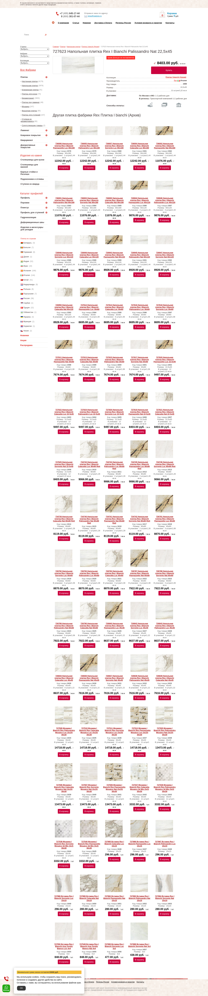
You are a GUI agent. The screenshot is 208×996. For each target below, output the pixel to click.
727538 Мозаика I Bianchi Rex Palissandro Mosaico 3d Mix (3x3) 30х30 (165, 788)
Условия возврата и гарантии (148, 23)
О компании (63, 23)
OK (21, 988)
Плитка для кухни (29, 94)
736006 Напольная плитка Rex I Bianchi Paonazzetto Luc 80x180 (64, 145)
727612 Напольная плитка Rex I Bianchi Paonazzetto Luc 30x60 (89, 307)
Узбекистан (28, 312)
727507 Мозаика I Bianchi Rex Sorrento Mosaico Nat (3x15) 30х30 (89, 788)
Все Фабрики (28, 70)
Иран (25, 266)
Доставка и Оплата (103, 23)
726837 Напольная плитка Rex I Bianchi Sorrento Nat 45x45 (114, 678)
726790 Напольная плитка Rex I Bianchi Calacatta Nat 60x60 (89, 625)
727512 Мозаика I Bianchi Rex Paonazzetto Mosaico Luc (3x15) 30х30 (139, 731)
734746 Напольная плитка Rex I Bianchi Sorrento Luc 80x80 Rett (164, 464)
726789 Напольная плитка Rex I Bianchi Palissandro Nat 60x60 (64, 625)
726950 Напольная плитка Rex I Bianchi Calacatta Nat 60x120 (64, 307)
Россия (26, 298)
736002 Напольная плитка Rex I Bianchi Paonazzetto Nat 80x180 (164, 145)
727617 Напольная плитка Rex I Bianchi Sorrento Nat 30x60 (139, 359)
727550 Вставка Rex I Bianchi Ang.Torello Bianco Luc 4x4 (64, 946)
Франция (27, 321)
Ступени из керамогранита (27, 120)
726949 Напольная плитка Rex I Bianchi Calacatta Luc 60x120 (89, 255)
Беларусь (27, 243)
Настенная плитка (37, 39)
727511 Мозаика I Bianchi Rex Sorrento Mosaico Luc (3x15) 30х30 (114, 731)
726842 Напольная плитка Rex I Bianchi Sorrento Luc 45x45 (139, 625)
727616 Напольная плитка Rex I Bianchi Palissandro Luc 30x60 (139, 307)
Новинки (87, 23)
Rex (175, 81)
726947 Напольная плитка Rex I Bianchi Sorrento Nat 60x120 (164, 255)
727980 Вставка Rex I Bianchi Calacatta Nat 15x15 (89, 898)
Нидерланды (29, 284)
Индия (26, 261)
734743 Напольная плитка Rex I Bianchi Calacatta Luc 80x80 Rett (89, 464)
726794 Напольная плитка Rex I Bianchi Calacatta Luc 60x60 (114, 573)
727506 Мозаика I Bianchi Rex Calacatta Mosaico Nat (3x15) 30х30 (64, 788)
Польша (26, 289)
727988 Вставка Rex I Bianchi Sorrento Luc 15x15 (64, 898)
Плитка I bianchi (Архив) (90, 46)
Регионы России (123, 23)
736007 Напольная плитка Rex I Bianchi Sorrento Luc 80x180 (114, 145)
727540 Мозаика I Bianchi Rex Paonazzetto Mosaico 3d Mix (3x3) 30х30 (89, 845)
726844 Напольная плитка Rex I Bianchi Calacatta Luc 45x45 (64, 678)
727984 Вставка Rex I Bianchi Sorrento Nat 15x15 (164, 898)
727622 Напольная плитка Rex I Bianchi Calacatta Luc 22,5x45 (64, 412)
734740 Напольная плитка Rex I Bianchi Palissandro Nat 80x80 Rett (89, 520)
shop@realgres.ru (93, 16)
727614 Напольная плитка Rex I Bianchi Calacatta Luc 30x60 (114, 307)
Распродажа (26, 345)
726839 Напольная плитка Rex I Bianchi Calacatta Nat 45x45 (164, 678)
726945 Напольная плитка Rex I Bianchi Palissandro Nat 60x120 (139, 255)
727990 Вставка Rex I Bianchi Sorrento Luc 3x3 (114, 946)
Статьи (76, 23)
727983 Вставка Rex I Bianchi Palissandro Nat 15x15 (139, 898)
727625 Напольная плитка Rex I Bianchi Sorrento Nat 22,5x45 (64, 464)
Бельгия (26, 247)
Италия (26, 275)
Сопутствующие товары (32, 125)
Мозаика (25, 106)
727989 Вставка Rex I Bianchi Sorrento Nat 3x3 (139, 945)
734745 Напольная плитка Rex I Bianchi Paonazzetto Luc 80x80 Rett (139, 465)
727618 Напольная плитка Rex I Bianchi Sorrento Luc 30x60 (164, 307)
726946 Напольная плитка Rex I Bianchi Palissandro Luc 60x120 (164, 200)
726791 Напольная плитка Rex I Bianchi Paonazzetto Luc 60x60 (164, 519)
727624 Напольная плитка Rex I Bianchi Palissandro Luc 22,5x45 (89, 412)
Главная (56, 46)
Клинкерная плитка (30, 90)
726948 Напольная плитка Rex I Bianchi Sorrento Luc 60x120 (64, 255)
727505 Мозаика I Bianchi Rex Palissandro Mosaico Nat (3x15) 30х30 (165, 731)
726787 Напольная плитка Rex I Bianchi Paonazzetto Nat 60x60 (139, 573)
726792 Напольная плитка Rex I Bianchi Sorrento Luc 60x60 (64, 573)
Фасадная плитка (29, 111)
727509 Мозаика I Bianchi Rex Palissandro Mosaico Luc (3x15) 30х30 (64, 731)
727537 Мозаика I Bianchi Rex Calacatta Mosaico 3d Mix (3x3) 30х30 (139, 788)
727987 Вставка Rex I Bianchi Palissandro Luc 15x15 (164, 844)
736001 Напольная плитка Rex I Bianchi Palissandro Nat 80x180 (63, 200)
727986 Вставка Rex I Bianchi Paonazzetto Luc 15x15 (139, 844)
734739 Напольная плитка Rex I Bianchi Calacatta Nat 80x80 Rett (64, 519)
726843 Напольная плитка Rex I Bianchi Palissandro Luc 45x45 (165, 625)
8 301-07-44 (70, 16)
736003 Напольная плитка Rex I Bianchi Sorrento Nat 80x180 (89, 200)
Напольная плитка (30, 85)
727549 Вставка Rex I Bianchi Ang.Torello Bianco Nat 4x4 (89, 946)
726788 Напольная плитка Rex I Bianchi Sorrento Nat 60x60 (164, 573)
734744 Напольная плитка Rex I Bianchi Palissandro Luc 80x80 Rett (114, 465)
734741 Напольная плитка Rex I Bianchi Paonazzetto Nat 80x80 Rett (114, 520)
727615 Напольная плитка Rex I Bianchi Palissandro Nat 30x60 (114, 359)
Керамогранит (28, 98)
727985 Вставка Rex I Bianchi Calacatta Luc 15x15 (114, 844)
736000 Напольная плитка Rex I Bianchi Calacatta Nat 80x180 (114, 200)
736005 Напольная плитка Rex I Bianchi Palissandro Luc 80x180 (89, 145)
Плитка (62, 46)
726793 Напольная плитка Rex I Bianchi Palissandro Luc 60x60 (89, 573)
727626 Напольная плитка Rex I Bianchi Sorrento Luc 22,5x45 (114, 412)
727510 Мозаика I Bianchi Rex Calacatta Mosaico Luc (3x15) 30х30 (89, 731)
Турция (26, 307)
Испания (27, 270)
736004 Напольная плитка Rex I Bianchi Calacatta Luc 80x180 (139, 145)
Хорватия (27, 326)
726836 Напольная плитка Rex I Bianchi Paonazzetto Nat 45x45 (89, 678)
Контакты (170, 23)
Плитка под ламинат (31, 102)
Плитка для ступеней (31, 115)
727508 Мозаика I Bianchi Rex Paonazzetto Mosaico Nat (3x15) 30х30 (114, 788)
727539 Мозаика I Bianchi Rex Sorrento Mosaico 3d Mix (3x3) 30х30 (63, 845)
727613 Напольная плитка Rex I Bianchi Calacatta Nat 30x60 (89, 359)
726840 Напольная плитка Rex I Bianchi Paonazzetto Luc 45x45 (114, 625)
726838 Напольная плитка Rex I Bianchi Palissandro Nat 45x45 (140, 678)
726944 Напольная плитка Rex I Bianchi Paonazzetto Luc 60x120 (139, 200)
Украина (27, 317)
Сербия (26, 303)
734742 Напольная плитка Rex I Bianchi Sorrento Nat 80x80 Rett (139, 519)
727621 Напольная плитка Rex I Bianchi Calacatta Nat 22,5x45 (164, 412)
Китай (25, 280)
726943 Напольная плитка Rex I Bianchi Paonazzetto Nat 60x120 (114, 255)
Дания (26, 257)
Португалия (28, 294)
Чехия (26, 331)
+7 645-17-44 (70, 13)
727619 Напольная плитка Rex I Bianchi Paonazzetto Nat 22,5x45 (139, 412)
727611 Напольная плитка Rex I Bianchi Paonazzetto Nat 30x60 (64, 359)
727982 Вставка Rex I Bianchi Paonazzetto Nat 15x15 (114, 898)
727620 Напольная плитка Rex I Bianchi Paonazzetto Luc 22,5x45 (165, 359)
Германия (27, 252)
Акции (23, 340)
